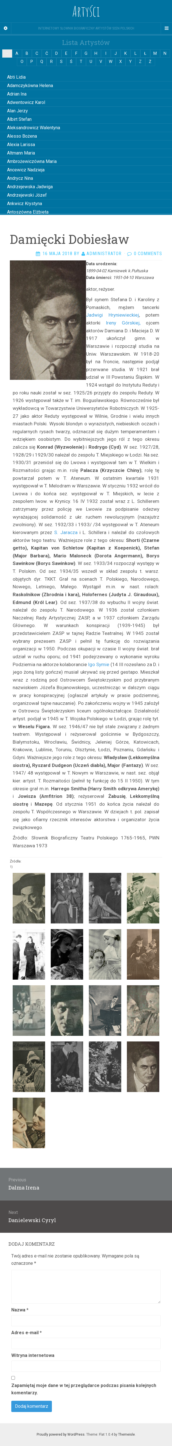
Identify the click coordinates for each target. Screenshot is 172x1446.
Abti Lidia (16, 77)
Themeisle (126, 1434)
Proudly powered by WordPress (61, 1434)
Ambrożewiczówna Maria (32, 161)
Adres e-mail (26, 1332)
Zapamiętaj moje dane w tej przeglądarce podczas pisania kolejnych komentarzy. (83, 1389)
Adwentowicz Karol (26, 102)
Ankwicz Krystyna (24, 203)
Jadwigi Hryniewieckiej (112, 315)
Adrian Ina (17, 94)
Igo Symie (98, 664)
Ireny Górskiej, (120, 323)
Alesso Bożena (22, 136)
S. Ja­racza (65, 532)
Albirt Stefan (19, 119)
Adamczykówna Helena (30, 85)
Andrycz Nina (20, 178)
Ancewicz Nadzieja (26, 169)
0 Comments (148, 253)
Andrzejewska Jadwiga (30, 186)
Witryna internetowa (32, 1355)
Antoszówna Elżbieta (27, 212)
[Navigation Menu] (166, 28)
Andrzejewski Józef (27, 195)
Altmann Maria (21, 153)
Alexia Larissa (21, 144)
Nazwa (19, 1310)
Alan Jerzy (17, 110)
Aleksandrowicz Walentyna (33, 127)
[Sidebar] (5, 28)
